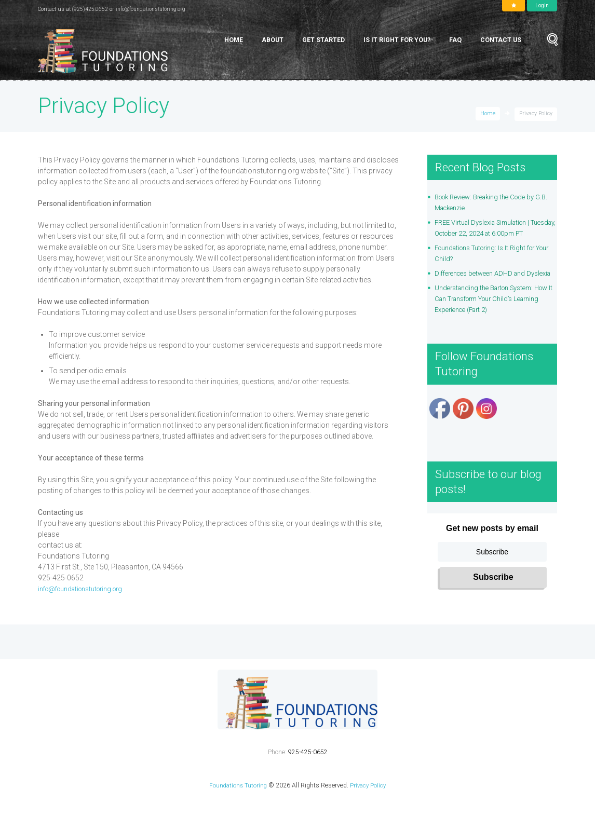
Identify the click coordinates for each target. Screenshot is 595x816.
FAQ (455, 40)
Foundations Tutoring (237, 807)
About (272, 40)
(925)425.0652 (90, 9)
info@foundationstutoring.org (153, 9)
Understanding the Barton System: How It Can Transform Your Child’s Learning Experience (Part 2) (491, 320)
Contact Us (500, 40)
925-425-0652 (308, 774)
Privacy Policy (368, 807)
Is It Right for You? (396, 40)
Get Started (323, 40)
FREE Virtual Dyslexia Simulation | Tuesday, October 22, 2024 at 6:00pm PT (495, 233)
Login (542, 5)
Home (233, 40)
